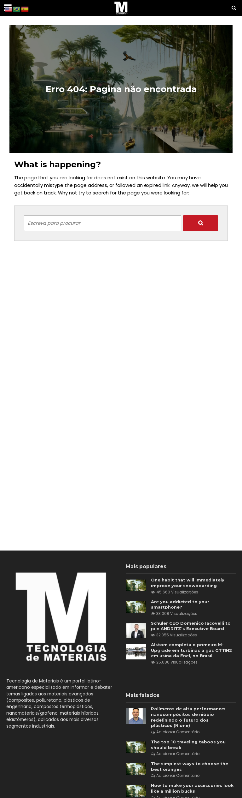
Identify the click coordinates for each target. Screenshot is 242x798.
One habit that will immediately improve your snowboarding (187, 582)
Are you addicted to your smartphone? (180, 604)
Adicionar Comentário (177, 732)
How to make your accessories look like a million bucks (192, 788)
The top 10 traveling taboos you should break (188, 744)
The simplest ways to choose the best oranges (189, 766)
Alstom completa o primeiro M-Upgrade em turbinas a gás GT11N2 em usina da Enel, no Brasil (191, 650)
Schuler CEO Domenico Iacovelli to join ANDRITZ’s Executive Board (191, 626)
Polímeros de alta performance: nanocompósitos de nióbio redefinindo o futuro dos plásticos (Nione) (188, 717)
